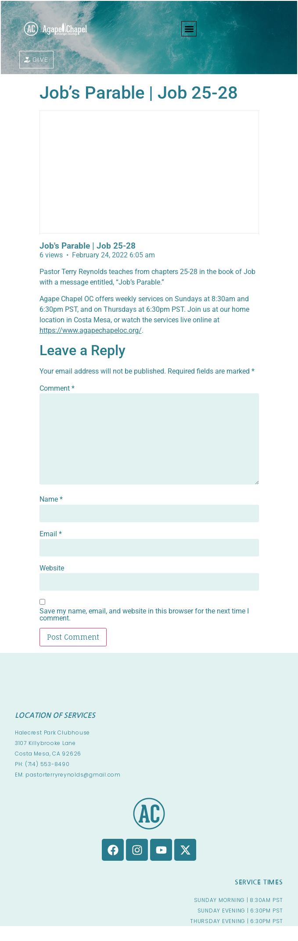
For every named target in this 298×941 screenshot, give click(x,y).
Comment (57, 388)
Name (51, 499)
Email (50, 534)
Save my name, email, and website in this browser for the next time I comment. (144, 615)
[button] (189, 28)
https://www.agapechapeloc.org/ (90, 330)
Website (51, 568)
